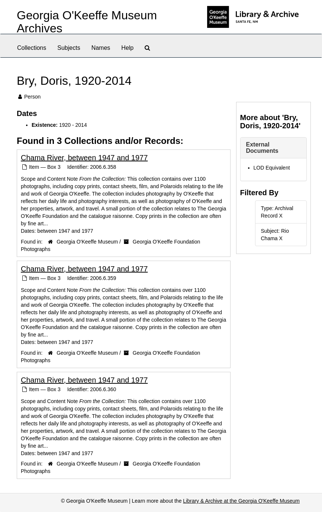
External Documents (262, 147)
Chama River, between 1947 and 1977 (84, 158)
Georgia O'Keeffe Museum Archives (87, 22)
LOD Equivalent (272, 168)
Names (100, 48)
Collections (31, 48)
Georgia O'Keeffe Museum (87, 242)
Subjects (68, 48)
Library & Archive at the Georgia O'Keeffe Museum (241, 501)
